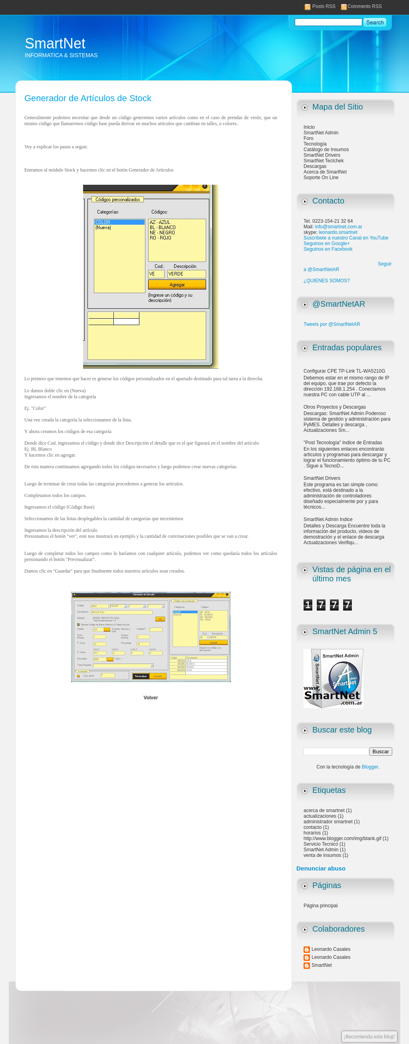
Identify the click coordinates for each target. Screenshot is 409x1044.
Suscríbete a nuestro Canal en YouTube (346, 238)
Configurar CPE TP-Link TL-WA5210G (344, 371)
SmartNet (55, 43)
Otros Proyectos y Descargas (335, 407)
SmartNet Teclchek (323, 161)
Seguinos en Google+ (327, 243)
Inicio (309, 127)
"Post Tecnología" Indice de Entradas (343, 442)
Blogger (370, 767)
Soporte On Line (321, 177)
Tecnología (315, 144)
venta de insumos (322, 855)
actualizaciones (320, 816)
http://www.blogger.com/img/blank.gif (342, 838)
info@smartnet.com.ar (338, 227)
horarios (312, 833)
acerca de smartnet (324, 810)
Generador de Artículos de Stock (87, 98)
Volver (151, 698)
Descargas (315, 166)
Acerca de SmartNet (325, 172)
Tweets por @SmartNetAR (332, 324)
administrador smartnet (328, 821)
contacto (313, 827)
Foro (309, 138)
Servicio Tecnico (321, 844)
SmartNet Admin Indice (328, 519)
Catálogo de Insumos (326, 149)
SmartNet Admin (321, 133)
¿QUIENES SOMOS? (327, 280)
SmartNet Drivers (322, 155)
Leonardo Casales (331, 949)
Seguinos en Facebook (328, 249)
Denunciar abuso (320, 868)
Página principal (321, 905)
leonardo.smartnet (338, 232)
